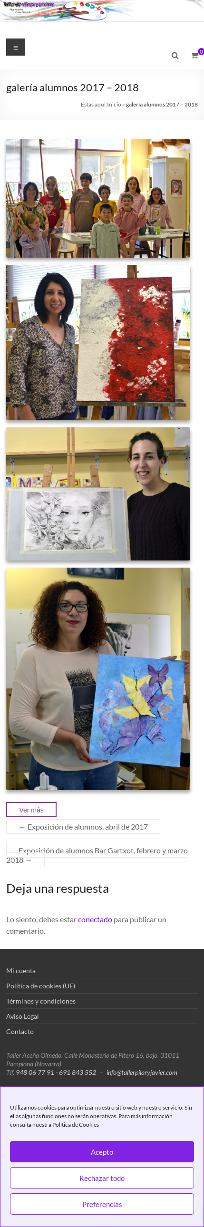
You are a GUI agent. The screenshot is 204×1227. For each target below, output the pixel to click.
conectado (95, 919)
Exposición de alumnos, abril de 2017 (83, 826)
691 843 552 (77, 1072)
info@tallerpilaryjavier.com (142, 1072)
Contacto (20, 1031)
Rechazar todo (102, 1178)
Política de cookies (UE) (40, 986)
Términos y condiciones (41, 1001)
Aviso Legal (22, 1016)
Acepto (102, 1152)
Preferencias (102, 1204)
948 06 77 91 (35, 1072)
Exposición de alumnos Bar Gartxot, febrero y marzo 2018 (97, 855)
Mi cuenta (21, 970)
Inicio (114, 104)
